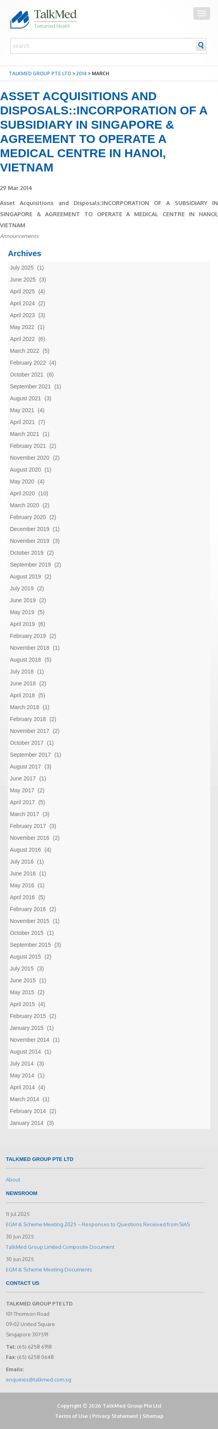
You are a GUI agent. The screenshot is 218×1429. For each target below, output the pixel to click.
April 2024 (22, 303)
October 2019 (27, 553)
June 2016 (23, 873)
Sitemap (152, 1416)
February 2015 (28, 1016)
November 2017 (29, 731)
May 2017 (22, 790)
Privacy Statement (115, 1416)
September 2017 (30, 755)
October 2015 (27, 933)
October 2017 (27, 743)
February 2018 (28, 719)
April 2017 (22, 802)
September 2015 (30, 945)
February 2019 (28, 636)
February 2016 (28, 909)
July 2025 (22, 267)
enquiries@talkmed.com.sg (38, 1379)
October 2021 (27, 374)
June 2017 (23, 778)
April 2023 (22, 315)
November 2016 (29, 838)
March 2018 (24, 707)
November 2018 (29, 648)
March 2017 (24, 814)
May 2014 (22, 1075)
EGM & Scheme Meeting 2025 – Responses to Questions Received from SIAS (98, 1224)
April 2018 (22, 695)
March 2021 (24, 434)
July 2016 (22, 861)
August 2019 (25, 576)
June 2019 (23, 600)
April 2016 (22, 897)
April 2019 (22, 624)
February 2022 (28, 363)
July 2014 (22, 1063)
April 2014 (22, 1087)
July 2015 (22, 968)
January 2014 (27, 1123)
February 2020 (28, 517)
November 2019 (29, 541)
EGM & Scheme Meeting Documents (49, 1269)
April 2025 (22, 291)
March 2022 (24, 351)
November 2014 (29, 1040)
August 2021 (25, 398)
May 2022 (22, 327)
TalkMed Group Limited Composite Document (60, 1247)
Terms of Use (71, 1416)
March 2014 (24, 1099)
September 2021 (30, 386)
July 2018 (22, 671)
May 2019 (22, 612)
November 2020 (29, 458)
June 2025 (23, 279)
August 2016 (25, 850)
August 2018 (25, 659)
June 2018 (23, 683)
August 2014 (25, 1051)
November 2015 (29, 921)
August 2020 (25, 469)
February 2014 (28, 1111)
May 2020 (22, 481)
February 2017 (28, 826)
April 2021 (22, 422)
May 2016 (22, 885)
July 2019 (22, 588)
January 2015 (27, 1028)
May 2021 (22, 410)
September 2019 (30, 564)
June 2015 (23, 980)
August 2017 (25, 766)
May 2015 (22, 992)
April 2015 (22, 1004)
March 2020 (24, 505)
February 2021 (28, 446)
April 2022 (22, 339)
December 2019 (29, 529)
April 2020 (22, 493)
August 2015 (25, 956)
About (13, 1179)
